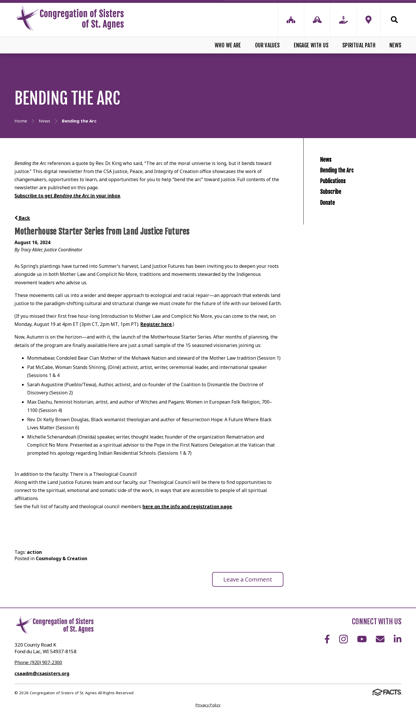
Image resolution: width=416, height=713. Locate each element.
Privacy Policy (208, 705)
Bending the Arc (345, 184)
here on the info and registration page (187, 506)
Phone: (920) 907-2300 (38, 662)
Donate (331, 244)
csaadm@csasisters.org (41, 673)
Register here (156, 324)
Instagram (343, 639)
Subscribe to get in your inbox (67, 195)
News (395, 45)
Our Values (267, 45)
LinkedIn (397, 639)
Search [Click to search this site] (394, 19)
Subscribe (336, 224)
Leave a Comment (247, 579)
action (34, 552)
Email (380, 639)
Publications (339, 204)
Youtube (362, 639)
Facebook (327, 639)
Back (22, 218)
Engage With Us (311, 45)
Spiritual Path (359, 45)
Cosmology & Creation (61, 558)
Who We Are (228, 45)
